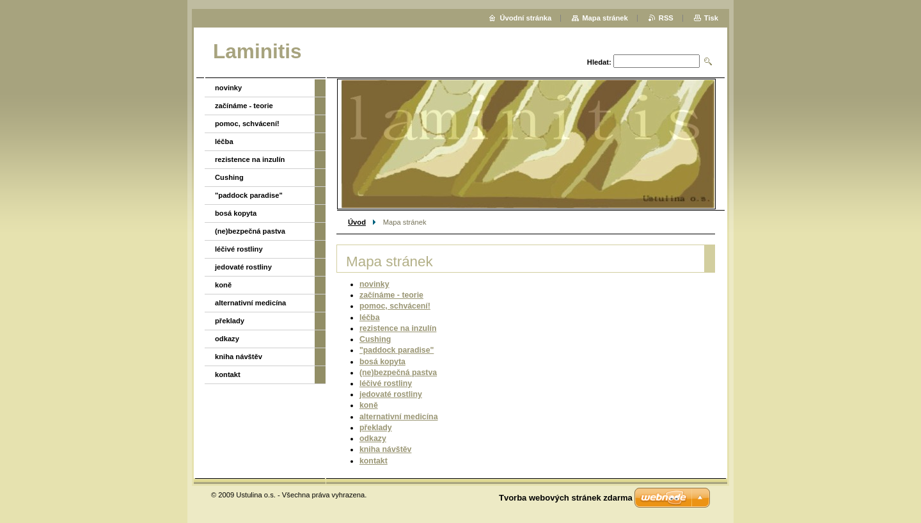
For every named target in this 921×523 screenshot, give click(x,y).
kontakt (373, 460)
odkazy (372, 438)
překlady (375, 427)
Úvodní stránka (525, 18)
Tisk (711, 18)
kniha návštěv (385, 449)
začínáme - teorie (391, 295)
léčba (369, 317)
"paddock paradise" (396, 350)
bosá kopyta (382, 361)
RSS (666, 18)
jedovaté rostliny (390, 394)
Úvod (357, 222)
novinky (374, 284)
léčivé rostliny (385, 383)
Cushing (375, 339)
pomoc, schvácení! (394, 306)
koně (368, 405)
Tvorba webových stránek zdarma (566, 498)
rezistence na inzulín (397, 328)
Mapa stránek (605, 18)
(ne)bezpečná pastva (398, 372)
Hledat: (599, 62)
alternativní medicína (398, 416)
